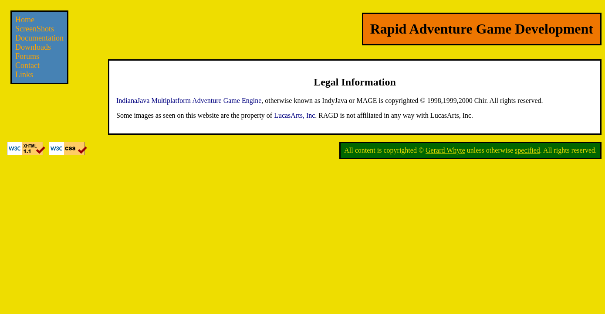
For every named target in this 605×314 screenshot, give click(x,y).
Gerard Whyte (445, 150)
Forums (27, 56)
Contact (27, 65)
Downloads (33, 47)
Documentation (39, 38)
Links (24, 74)
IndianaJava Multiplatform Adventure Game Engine (188, 100)
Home (24, 19)
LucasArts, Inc (294, 115)
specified (527, 150)
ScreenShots (34, 28)
